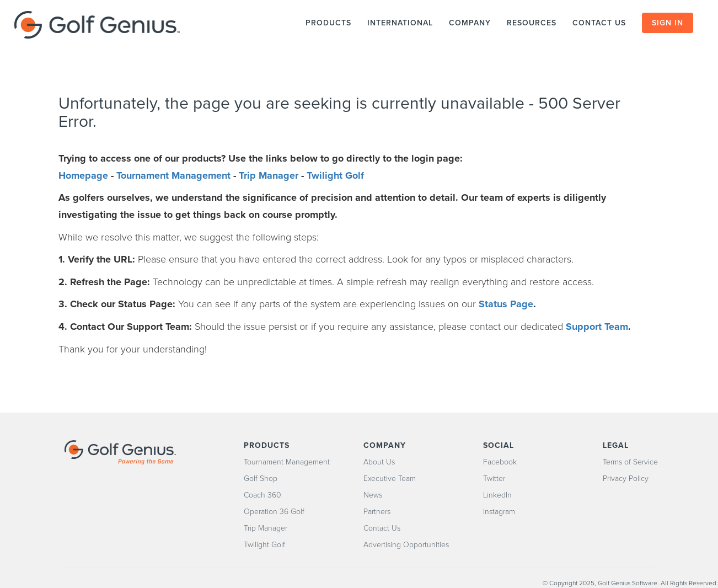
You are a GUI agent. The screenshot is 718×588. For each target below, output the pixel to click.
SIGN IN (667, 23)
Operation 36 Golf (274, 511)
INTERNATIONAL (400, 23)
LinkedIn (497, 495)
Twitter (494, 478)
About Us (379, 462)
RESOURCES (531, 23)
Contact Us (381, 528)
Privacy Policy (626, 478)
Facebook (500, 462)
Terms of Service (630, 462)
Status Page (506, 304)
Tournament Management (173, 175)
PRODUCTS (328, 23)
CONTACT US (600, 23)
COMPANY (470, 23)
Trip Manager (268, 175)
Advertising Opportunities (406, 544)
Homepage (83, 175)
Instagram (499, 511)
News (372, 495)
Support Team (597, 326)
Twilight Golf (335, 175)
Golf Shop (260, 478)
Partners (376, 511)
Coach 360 (262, 495)
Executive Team (389, 478)
